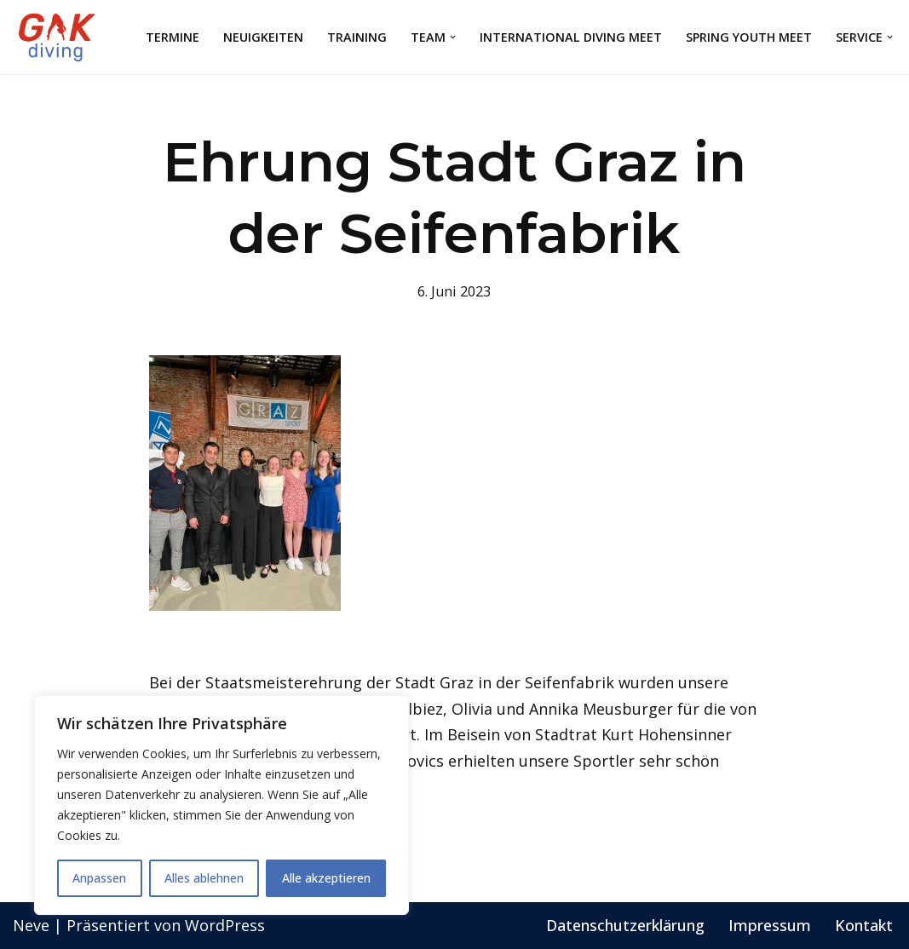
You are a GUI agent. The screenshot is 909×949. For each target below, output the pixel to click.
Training (357, 37)
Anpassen (99, 878)
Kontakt (864, 925)
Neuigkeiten (263, 37)
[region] (221, 805)
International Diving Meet (571, 37)
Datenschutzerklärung (625, 925)
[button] (453, 37)
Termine (172, 37)
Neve (31, 925)
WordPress (225, 925)
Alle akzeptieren (326, 878)
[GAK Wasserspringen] (59, 37)
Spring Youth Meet (749, 37)
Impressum (769, 925)
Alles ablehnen (204, 878)
